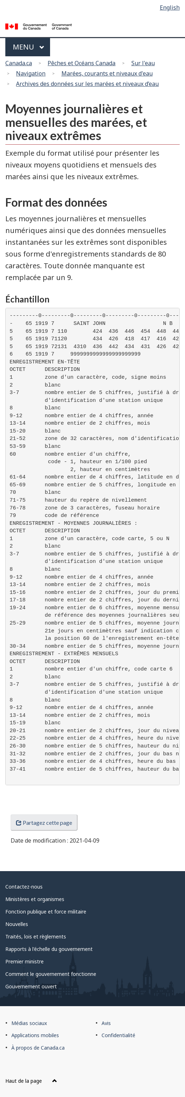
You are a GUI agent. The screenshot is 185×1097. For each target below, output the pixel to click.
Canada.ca (18, 63)
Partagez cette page (44, 822)
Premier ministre (24, 961)
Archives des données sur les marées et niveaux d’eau (87, 84)
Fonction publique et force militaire (45, 911)
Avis (106, 1023)
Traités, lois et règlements (35, 936)
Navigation (30, 73)
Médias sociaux (29, 1023)
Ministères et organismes (34, 899)
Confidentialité (118, 1035)
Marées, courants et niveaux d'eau (107, 73)
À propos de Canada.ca (38, 1047)
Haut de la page (31, 1080)
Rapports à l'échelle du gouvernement (49, 949)
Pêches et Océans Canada (81, 63)
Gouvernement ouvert (31, 986)
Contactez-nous (24, 886)
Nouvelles (16, 924)
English (170, 7)
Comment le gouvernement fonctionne (50, 974)
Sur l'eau (143, 63)
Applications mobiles (35, 1035)
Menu (28, 47)
